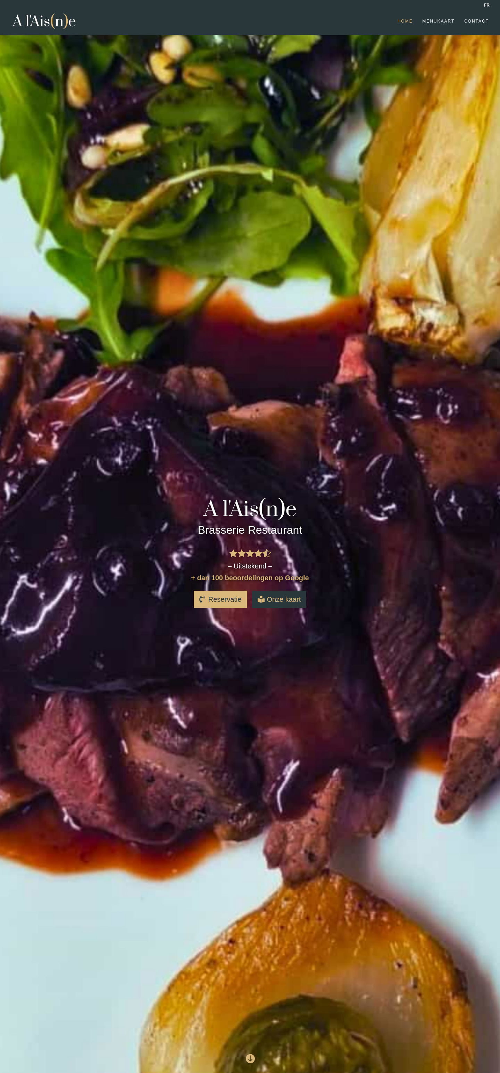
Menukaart (438, 21)
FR (487, 5)
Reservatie (225, 599)
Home (405, 21)
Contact (476, 21)
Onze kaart (284, 599)
